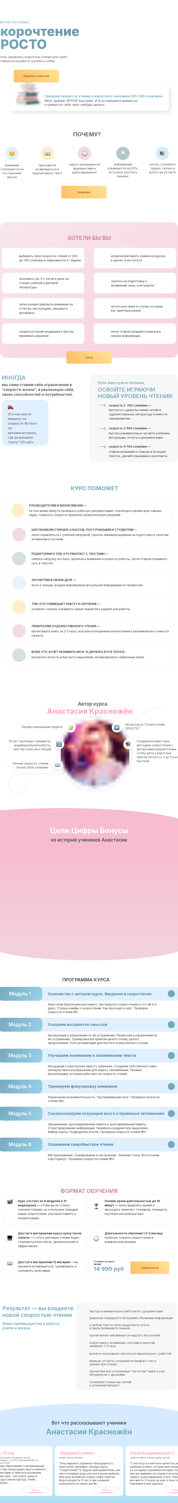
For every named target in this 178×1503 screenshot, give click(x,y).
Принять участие (36, 76)
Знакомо (83, 192)
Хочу (89, 357)
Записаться (150, 1268)
